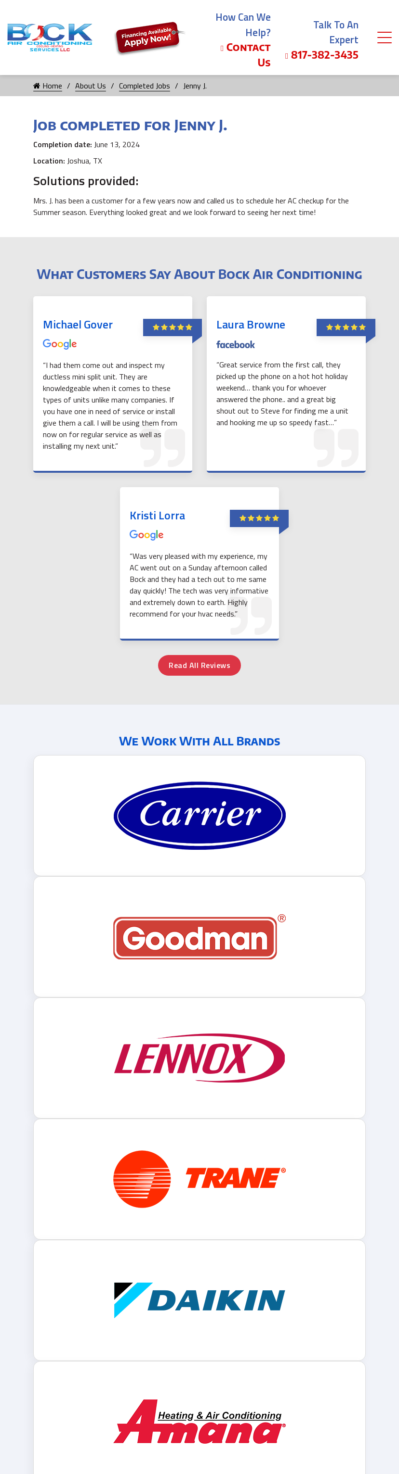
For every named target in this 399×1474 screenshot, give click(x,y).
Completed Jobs (144, 85)
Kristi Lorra (157, 515)
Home (47, 85)
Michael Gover (78, 324)
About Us (90, 85)
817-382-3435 (322, 54)
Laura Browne (250, 324)
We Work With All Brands (199, 740)
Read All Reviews (199, 665)
